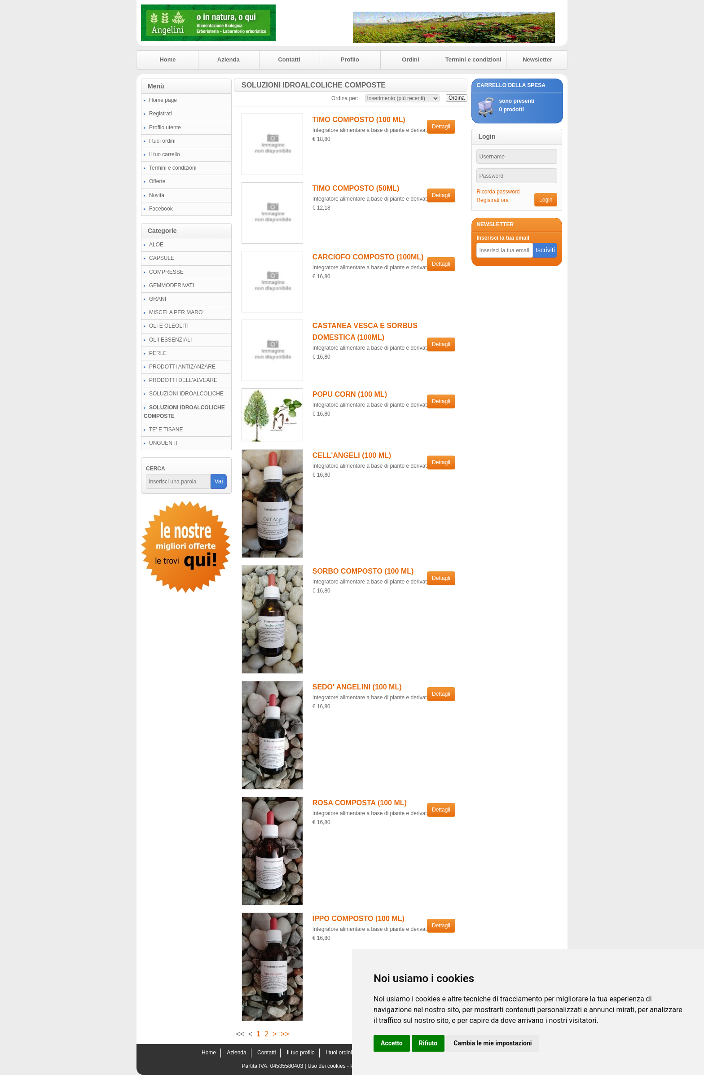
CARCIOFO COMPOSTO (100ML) (368, 257)
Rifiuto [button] (428, 1043)
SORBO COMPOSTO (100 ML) (363, 571)
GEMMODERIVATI (171, 285)
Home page (163, 100)
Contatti (289, 59)
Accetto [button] (392, 1043)
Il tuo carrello (164, 154)
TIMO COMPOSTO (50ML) (355, 188)
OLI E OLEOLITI (169, 326)
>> (285, 1034)
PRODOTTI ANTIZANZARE (182, 367)
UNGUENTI (163, 443)
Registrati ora (492, 200)
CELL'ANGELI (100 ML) (351, 455)
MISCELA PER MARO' (176, 312)
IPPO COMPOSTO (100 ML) (358, 918)
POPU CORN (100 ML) (349, 394)
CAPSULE (161, 258)
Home (167, 59)
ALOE (156, 244)
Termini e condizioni (473, 59)
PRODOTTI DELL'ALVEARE (183, 380)
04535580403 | (289, 1066)
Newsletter (537, 59)
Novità (156, 195)
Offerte (157, 181)
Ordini (410, 59)
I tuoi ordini (162, 141)
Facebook (161, 209)
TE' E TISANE (166, 429)
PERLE (158, 353)
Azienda (228, 59)
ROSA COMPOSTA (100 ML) (359, 803)
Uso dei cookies (327, 1066)
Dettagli (441, 126)
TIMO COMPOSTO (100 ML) (358, 119)
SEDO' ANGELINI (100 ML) (357, 687)
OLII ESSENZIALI (170, 340)
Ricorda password (497, 192)
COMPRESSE (166, 272)
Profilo (350, 59)
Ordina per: (344, 98)
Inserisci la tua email (502, 238)
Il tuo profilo (301, 1052)
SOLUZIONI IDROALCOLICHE (186, 394)
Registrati (160, 113)
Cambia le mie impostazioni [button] (492, 1043)
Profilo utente (165, 127)
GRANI (157, 299)
